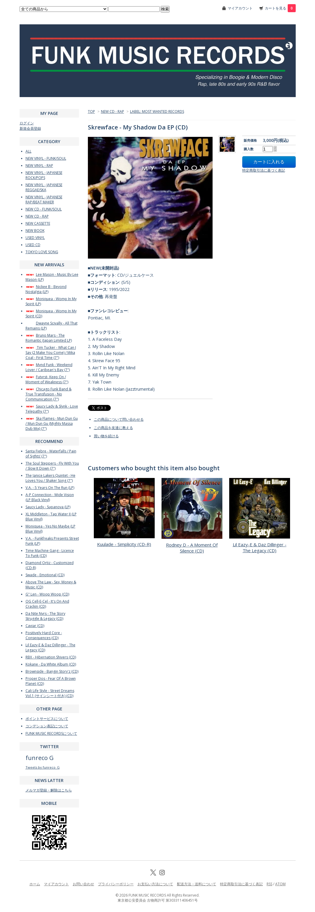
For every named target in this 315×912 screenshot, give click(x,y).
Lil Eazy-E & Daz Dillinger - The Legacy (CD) (259, 547)
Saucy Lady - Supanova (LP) (48, 506)
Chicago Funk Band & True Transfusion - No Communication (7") (49, 394)
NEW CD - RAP (112, 111)
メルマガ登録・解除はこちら (49, 790)
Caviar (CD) (35, 625)
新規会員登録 (30, 128)
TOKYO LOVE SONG (42, 251)
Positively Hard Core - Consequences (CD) (44, 635)
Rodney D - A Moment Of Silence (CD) (192, 548)
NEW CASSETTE (38, 223)
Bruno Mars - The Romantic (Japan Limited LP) (49, 338)
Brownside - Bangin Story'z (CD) (52, 671)
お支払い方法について (155, 883)
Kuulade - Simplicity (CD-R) (124, 544)
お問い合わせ (83, 883)
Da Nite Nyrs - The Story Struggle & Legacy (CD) (45, 616)
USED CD (33, 244)
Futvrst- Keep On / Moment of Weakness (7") (47, 379)
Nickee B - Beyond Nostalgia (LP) (46, 289)
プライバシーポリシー (116, 883)
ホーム (34, 883)
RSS (269, 883)
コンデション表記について (47, 726)
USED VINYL (35, 237)
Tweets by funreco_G (43, 767)
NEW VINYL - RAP (39, 165)
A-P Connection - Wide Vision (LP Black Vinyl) (50, 497)
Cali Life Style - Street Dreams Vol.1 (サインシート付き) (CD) (50, 693)
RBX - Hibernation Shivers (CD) (51, 657)
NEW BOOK (35, 230)
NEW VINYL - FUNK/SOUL (46, 158)
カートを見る (280, 8)
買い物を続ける (106, 435)
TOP (91, 111)
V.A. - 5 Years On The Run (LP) (50, 487)
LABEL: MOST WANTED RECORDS (157, 111)
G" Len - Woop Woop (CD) (47, 594)
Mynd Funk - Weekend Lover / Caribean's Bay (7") (49, 367)
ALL (28, 151)
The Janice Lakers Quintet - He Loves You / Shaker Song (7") (50, 478)
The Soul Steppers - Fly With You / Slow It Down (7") (52, 466)
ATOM (280, 883)
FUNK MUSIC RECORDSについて (51, 733)
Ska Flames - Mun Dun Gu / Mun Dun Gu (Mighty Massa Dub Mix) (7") (52, 423)
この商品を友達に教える (113, 427)
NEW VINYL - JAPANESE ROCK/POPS (44, 175)
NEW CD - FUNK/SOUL (44, 209)
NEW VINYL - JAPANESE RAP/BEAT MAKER (44, 199)
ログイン (27, 123)
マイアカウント (240, 8)
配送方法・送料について (196, 883)
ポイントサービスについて (47, 718)
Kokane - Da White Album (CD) (51, 664)
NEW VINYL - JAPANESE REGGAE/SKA (44, 187)
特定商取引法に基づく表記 (263, 170)
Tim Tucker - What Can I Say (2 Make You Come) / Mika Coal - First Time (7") (51, 352)
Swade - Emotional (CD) (45, 574)
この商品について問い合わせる (119, 419)
